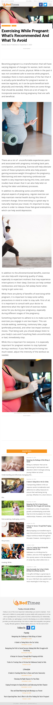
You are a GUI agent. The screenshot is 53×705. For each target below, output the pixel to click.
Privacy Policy (37, 1)
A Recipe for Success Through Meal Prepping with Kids (39, 527)
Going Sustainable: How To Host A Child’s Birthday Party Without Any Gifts (38, 570)
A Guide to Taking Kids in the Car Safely (37, 482)
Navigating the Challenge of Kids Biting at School (38, 461)
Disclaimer (29, 1)
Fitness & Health (6, 25)
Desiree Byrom (6, 45)
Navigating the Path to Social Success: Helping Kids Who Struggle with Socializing (38, 505)
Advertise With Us (47, 1)
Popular (14, 25)
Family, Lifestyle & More (7, 1)
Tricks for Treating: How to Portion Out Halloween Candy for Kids (37, 548)
